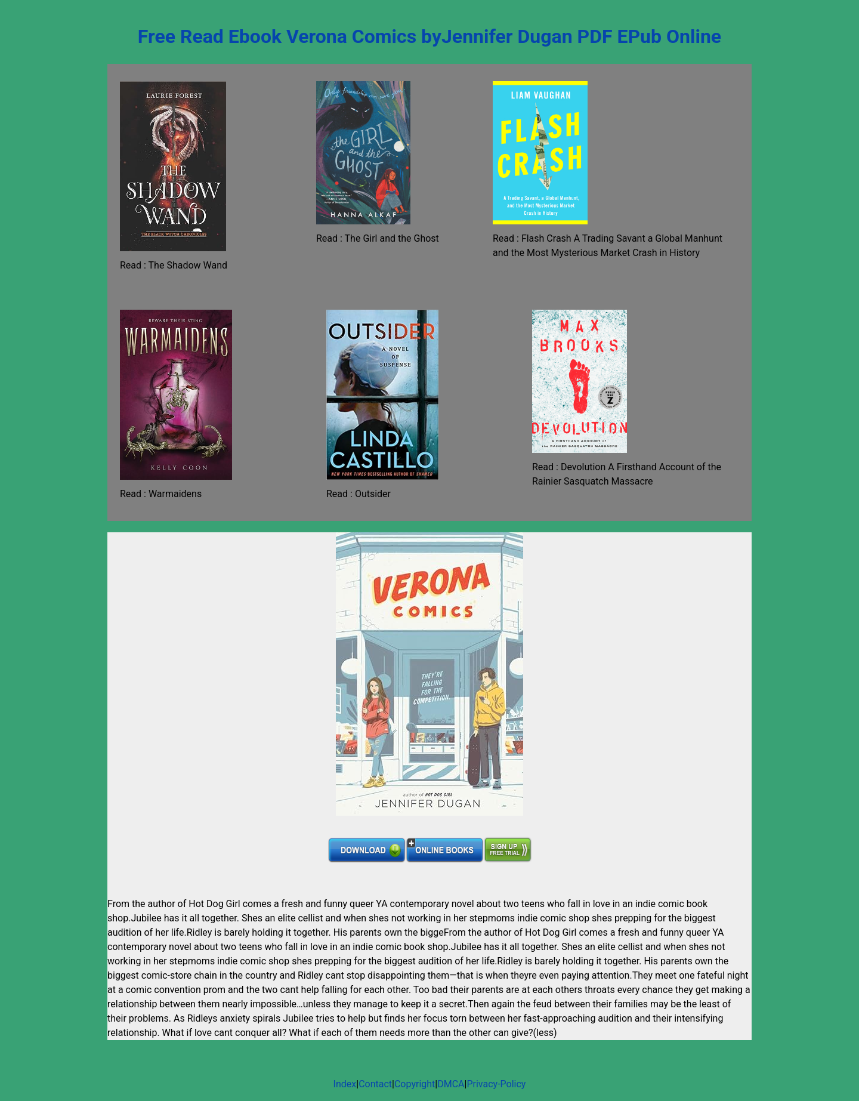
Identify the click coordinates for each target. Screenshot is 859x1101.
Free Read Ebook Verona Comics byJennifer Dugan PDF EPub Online (429, 36)
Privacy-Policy (496, 1084)
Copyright (414, 1084)
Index (345, 1084)
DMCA (450, 1084)
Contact (375, 1084)
